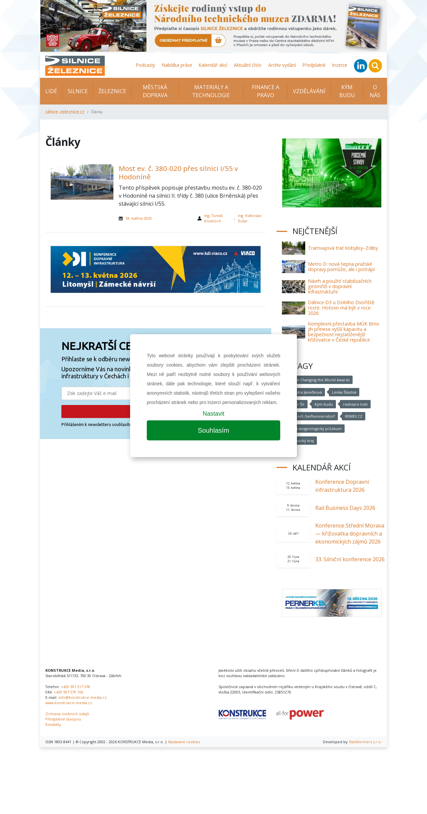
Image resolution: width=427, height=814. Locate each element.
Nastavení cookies (184, 741)
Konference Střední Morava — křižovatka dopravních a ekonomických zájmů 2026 (349, 533)
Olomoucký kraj (299, 440)
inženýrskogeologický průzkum (312, 428)
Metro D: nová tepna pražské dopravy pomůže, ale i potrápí (341, 266)
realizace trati (355, 404)
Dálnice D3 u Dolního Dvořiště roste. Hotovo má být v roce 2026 (341, 307)
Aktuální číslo (248, 65)
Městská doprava (155, 91)
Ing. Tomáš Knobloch (213, 218)
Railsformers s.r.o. (365, 741)
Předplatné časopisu (63, 719)
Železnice (112, 91)
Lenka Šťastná (343, 392)
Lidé (51, 91)
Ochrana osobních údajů (67, 713)
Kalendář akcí (213, 65)
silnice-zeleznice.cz (64, 112)
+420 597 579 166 (68, 691)
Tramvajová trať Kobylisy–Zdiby (343, 248)
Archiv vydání (282, 65)
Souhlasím (214, 430)
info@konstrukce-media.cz (82, 697)
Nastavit (213, 413)
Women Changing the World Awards (317, 379)
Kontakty (53, 724)
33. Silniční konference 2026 (350, 559)
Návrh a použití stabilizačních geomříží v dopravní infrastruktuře (340, 286)
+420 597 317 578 (75, 686)
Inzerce (339, 65)
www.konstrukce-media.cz (68, 702)
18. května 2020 (138, 218)
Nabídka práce (177, 65)
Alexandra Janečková (303, 392)
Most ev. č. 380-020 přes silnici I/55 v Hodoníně (178, 172)
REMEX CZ (352, 416)
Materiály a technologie (211, 91)
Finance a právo (265, 91)
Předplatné (314, 65)
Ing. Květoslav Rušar (249, 218)
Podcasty (145, 65)
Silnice (78, 91)
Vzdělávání (309, 91)
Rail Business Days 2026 (345, 508)
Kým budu (324, 404)
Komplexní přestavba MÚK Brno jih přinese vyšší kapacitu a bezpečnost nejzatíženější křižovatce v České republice (343, 332)
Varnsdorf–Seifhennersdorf (309, 416)
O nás (375, 91)
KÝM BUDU (347, 91)
